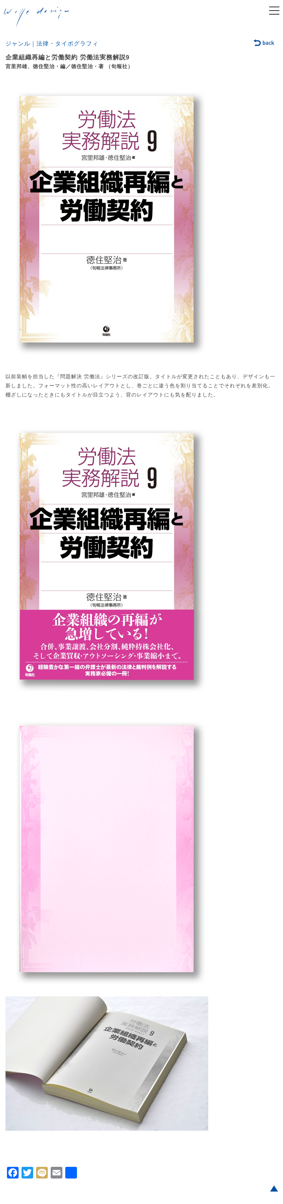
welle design (36, 18)
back (264, 43)
